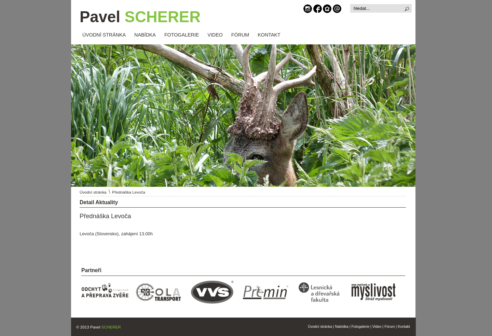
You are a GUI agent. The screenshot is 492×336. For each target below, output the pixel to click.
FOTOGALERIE (181, 35)
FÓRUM (240, 35)
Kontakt (404, 326)
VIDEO (215, 35)
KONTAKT (269, 35)
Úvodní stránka (93, 192)
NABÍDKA (145, 35)
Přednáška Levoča (128, 192)
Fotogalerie (360, 326)
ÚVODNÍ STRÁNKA (104, 35)
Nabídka (341, 326)
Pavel (140, 17)
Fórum (389, 326)
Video (377, 326)
